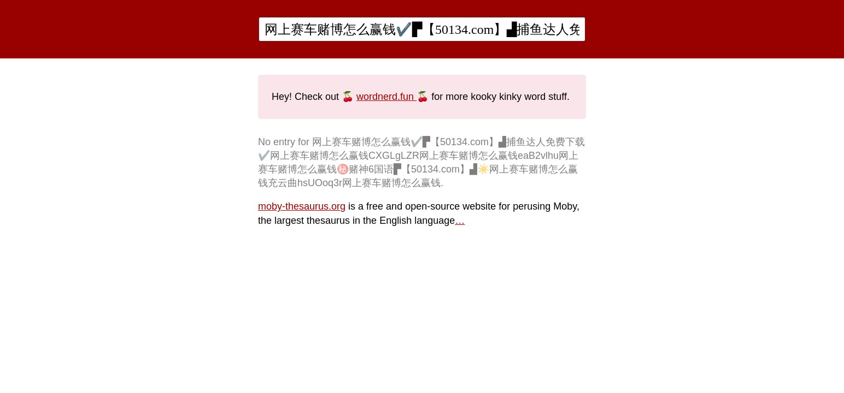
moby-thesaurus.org (301, 206)
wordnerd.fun (386, 96)
